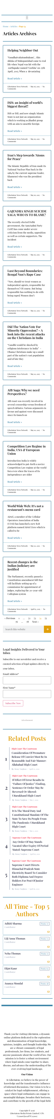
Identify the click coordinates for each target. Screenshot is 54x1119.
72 (29, 618)
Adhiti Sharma (13, 923)
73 (35, 618)
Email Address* (11, 674)
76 (17, 621)
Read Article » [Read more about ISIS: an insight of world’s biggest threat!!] (14, 130)
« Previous (9, 618)
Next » (35, 621)
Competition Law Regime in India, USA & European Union (26, 449)
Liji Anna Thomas (14, 938)
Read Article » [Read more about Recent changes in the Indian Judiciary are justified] (14, 601)
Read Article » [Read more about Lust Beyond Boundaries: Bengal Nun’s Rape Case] (14, 302)
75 (46, 618)
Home (5, 26)
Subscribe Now (13, 703)
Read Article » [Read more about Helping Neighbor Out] (14, 78)
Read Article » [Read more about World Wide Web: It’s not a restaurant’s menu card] (14, 537)
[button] (27, 17)
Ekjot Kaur (10, 968)
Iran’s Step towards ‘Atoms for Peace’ (25, 157)
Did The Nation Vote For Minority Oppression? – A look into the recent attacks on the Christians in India (26, 332)
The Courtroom (30, 748)
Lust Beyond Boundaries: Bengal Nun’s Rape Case (25, 272)
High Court (17, 748)
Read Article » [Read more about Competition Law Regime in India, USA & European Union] (14, 481)
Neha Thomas (12, 953)
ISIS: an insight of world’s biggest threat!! (25, 104)
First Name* (9, 688)
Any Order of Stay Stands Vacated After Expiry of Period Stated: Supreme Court (30, 845)
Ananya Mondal (13, 983)
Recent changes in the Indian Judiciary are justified (22, 565)
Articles (13, 26)
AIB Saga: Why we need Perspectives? (23, 392)
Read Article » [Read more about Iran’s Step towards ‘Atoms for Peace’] (14, 187)
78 (27, 621)
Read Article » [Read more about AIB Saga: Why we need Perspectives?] (14, 422)
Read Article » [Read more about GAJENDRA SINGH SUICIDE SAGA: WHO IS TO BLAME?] (14, 246)
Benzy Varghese (21, 769)
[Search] (47, 629)
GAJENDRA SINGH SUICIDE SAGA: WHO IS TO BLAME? (27, 213)
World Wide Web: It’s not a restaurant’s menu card (25, 508)
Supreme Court (19, 837)
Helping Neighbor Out (22, 50)
